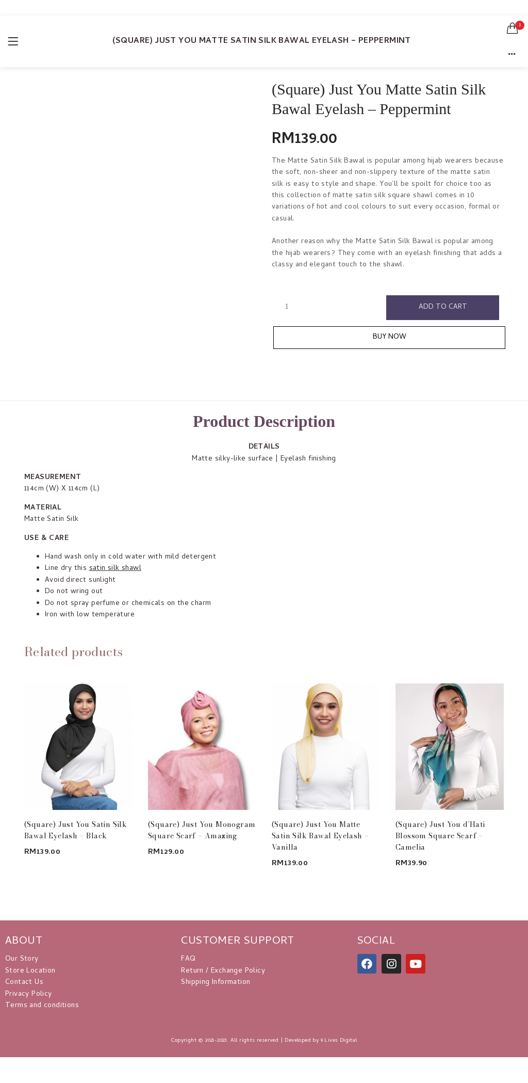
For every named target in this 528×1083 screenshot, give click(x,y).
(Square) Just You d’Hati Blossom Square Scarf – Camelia (440, 836)
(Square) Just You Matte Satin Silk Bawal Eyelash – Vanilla (320, 836)
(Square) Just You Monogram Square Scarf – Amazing (201, 830)
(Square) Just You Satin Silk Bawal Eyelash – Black (75, 830)
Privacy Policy (28, 994)
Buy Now (389, 337)
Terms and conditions (42, 1006)
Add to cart (443, 307)
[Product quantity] (287, 307)
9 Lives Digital (339, 1040)
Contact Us (24, 983)
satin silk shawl (115, 569)
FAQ (188, 959)
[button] (512, 28)
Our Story (22, 959)
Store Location (30, 971)
